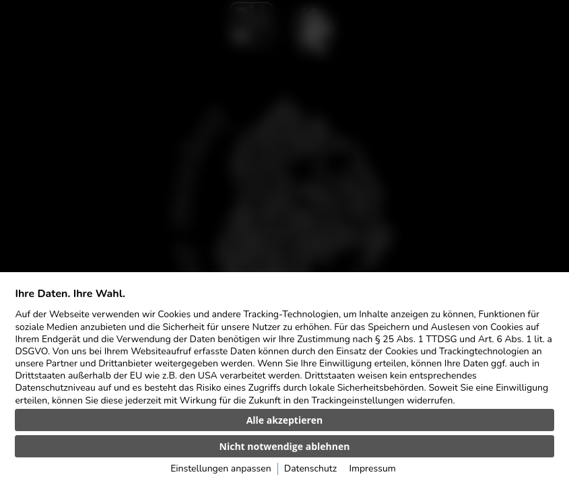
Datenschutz (310, 469)
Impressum (372, 469)
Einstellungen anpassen (220, 469)
